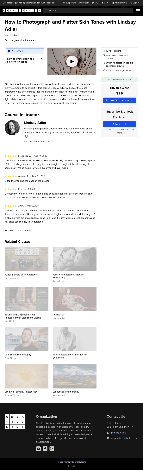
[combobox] (88, 10)
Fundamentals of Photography (21, 274)
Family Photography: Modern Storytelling (68, 276)
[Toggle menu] (137, 10)
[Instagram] (51, 448)
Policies (71, 465)
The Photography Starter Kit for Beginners (70, 356)
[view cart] (105, 3)
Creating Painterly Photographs (22, 391)
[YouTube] (38, 448)
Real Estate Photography (18, 354)
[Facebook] (45, 448)
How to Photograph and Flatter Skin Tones (20, 60)
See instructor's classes (36, 141)
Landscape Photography (66, 391)
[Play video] (71, 61)
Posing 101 (58, 314)
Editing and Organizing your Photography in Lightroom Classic (23, 316)
